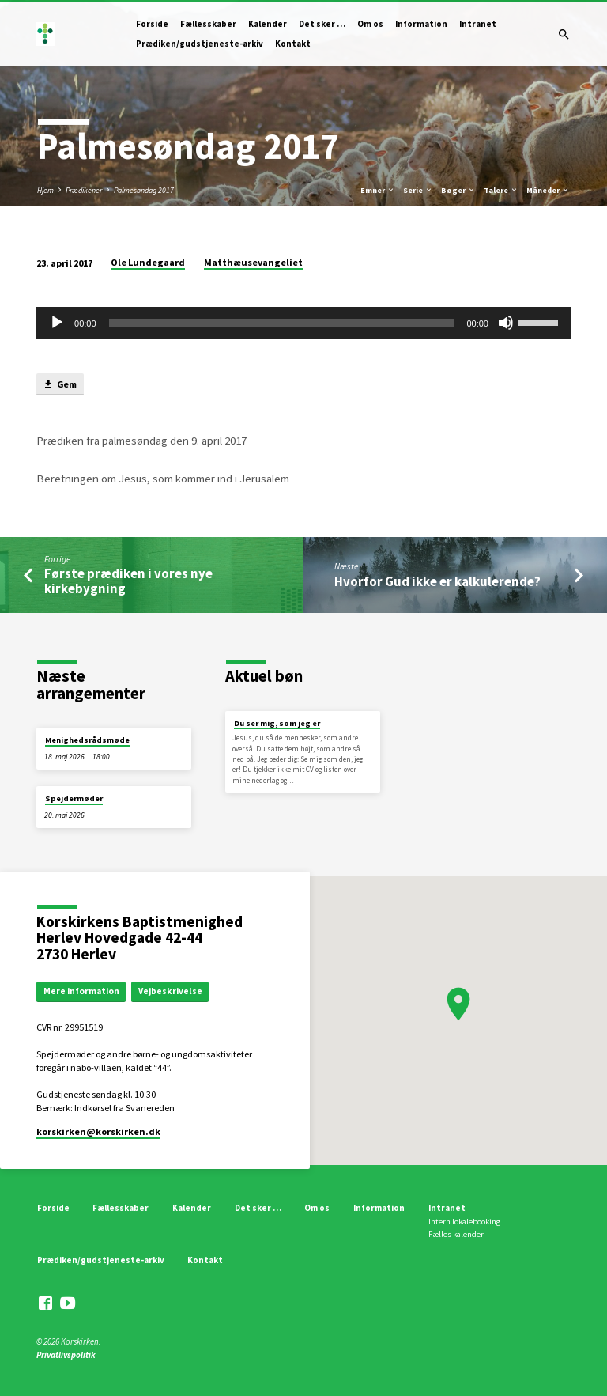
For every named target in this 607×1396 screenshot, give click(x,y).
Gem (60, 385)
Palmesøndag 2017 (144, 190)
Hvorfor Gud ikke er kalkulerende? (437, 581)
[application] (303, 323)
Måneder (548, 190)
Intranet (477, 23)
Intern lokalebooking (464, 1221)
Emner (377, 190)
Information (421, 23)
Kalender (267, 23)
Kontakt (293, 43)
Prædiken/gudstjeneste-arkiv (199, 43)
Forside (152, 23)
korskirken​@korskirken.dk (98, 1131)
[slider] (281, 323)
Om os (370, 23)
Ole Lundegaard (148, 262)
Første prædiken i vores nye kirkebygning (128, 581)
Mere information (81, 991)
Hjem (45, 190)
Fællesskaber (208, 23)
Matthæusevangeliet (253, 262)
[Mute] (506, 323)
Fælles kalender (456, 1234)
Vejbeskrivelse (170, 991)
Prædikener (84, 190)
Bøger (458, 190)
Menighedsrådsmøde (87, 740)
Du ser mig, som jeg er (277, 723)
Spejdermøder (74, 798)
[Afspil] (57, 323)
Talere (501, 190)
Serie (418, 190)
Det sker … (322, 23)
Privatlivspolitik (66, 1354)
